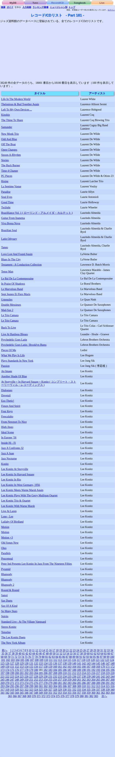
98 (104, 656)
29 (94, 650)
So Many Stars (9, 611)
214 (84, 673)
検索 (3, 7)
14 (43, 650)
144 (93, 663)
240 (93, 676)
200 (17, 673)
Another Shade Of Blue (14, 376)
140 (74, 663)
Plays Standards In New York (17, 360)
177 (22, 669)
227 (31, 676)
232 (55, 676)
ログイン (111, 10)
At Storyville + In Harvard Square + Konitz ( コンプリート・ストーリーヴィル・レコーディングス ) (38, 383)
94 (91, 656)
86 (63, 656)
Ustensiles (7, 299)
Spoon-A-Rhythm (11, 154)
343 (12, 692)
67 (112, 653)
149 (2, 666)
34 (111, 650)
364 (112, 692)
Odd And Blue (9, 139)
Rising (4, 181)
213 (79, 673)
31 (101, 650)
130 (26, 663)
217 (98, 673)
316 (112, 686)
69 (5, 656)
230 (45, 676)
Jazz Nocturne (9, 458)
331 (69, 689)
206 (45, 673)
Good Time (7, 202)
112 (55, 660)
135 (50, 663)
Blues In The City (11, 259)
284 (74, 683)
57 (78, 653)
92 (84, 656)
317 (2, 689)
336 (93, 689)
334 (84, 689)
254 (45, 679)
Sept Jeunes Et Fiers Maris (15, 294)
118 (83, 660)
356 (74, 692)
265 (98, 679)
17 (53, 650)
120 (93, 660)
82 (50, 656)
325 (41, 689)
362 (103, 692)
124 (112, 660)
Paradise (6, 191)
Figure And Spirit (10, 406)
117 (79, 660)
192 (93, 669)
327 (50, 689)
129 (22, 663)
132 (36, 663)
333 (79, 689)
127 (12, 663)
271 (12, 683)
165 (79, 666)
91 (80, 656)
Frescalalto (7, 416)
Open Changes (9, 149)
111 (51, 660)
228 (36, 676)
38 (13, 653)
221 (2, 676)
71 (12, 656)
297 (22, 686)
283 (69, 683)
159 (50, 666)
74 (22, 656)
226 (26, 676)
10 (30, 650)
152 (17, 666)
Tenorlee (6, 632)
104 (17, 660)
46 (40, 653)
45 (37, 653)
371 (39, 696)
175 (12, 669)
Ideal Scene (7, 432)
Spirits (4, 616)
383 (96, 696)
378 (72, 696)
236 (74, 676)
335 (89, 689)
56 (74, 653)
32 (105, 650)
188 (74, 669)
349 (41, 692)
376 (63, 696)
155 (31, 666)
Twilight (5, 207)
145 (98, 663)
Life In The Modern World (15, 99)
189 (79, 669)
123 (107, 660)
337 (98, 689)
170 (103, 666)
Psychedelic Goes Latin (14, 339)
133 (41, 663)
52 (61, 653)
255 (50, 679)
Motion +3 (7, 537)
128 (17, 663)
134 (45, 663)
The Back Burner (10, 165)
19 (60, 650)
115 (69, 660)
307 (70, 686)
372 (43, 696)
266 (103, 679)
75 (26, 656)
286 (84, 683)
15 (46, 650)
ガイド (10, 7)
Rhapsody (6, 574)
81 (46, 656)
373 (48, 696)
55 (71, 653)
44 (33, 653)
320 (17, 689)
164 (74, 666)
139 (69, 663)
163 (69, 666)
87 (67, 656)
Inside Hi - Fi (8, 442)
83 (53, 656)
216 (93, 673)
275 (31, 683)
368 (24, 696)
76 (29, 656)
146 (103, 663)
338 (103, 689)
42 (26, 653)
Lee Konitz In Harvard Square (17, 474)
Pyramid (6, 569)
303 (50, 686)
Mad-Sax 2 (7, 310)
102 (8, 660)
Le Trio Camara (9, 315)
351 (50, 692)
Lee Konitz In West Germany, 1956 (20, 484)
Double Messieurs (11, 304)
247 (12, 679)
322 (26, 689)
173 (2, 669)
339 (108, 689)
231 (50, 676)
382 (91, 696)
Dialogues (6, 390)
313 (98, 686)
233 (60, 676)
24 (77, 650)
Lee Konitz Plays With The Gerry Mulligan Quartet (29, 495)
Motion (5, 527)
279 (50, 683)
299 (31, 686)
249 (22, 679)
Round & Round (10, 590)
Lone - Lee (7, 516)
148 (112, 663)
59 (84, 653)
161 (60, 666)
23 (74, 650)
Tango (4, 247)
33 (108, 650)
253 (41, 679)
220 (112, 673)
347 (31, 692)
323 (31, 689)
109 (41, 660)
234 (65, 676)
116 (74, 660)
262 (84, 679)
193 (98, 669)
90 (77, 656)
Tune (35, 3)
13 (40, 650)
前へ (4, 650)
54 (67, 653)
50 (54, 653)
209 (60, 673)
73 (19, 656)
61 (91, 653)
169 (98, 666)
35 (3, 653)
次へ (104, 696)
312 (93, 686)
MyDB (13, 3)
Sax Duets (6, 600)
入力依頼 (26, 7)
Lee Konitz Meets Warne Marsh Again (22, 490)
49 (50, 653)
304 (55, 686)
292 (112, 683)
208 (55, 673)
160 (55, 666)
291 (108, 683)
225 (22, 676)
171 (108, 666)
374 (53, 696)
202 (26, 673)
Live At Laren (8, 511)
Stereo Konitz (8, 626)
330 (65, 689)
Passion (5, 365)
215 (88, 673)
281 (60, 683)
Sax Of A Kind (9, 605)
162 (65, 666)
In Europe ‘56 (8, 437)
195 (108, 669)
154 (26, 666)
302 (45, 686)
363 (108, 692)
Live (102, 3)
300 (36, 686)
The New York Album (13, 642)
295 (12, 686)
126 (7, 663)
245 (2, 679)
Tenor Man (7, 271)
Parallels (6, 553)
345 (22, 692)
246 (7, 679)
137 (60, 663)
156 (36, 666)
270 (7, 683)
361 (98, 692)
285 (79, 683)
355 (69, 692)
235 (69, 676)
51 (57, 653)
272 (17, 683)
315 (108, 686)
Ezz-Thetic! (7, 400)
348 (36, 692)
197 (3, 673)
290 (103, 683)
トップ (72, 7)
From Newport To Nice (14, 421)
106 (27, 660)
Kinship (5, 114)
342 (7, 692)
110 (46, 660)
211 (70, 673)
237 (79, 676)
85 (60, 656)
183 (50, 669)
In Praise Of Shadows (13, 283)
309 (79, 686)
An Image (6, 371)
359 (89, 692)
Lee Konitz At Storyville (14, 469)
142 (84, 663)
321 (22, 689)
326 (45, 689)
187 (69, 669)
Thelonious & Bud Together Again (20, 104)
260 (74, 679)
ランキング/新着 (40, 7)
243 (108, 676)
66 (108, 653)
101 (3, 660)
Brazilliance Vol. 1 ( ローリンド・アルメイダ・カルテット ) (37, 212)
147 (108, 663)
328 (55, 689)
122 (102, 660)
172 (112, 666)
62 (95, 653)
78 (36, 656)
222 (7, 676)
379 (77, 696)
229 (41, 676)
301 (41, 686)
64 (102, 653)
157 (41, 666)
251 (31, 679)
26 (84, 650)
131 (31, 663)
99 (108, 656)
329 (60, 689)
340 (112, 689)
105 (22, 660)
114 (65, 660)
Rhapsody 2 (7, 584)
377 (67, 696)
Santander (6, 127)
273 (22, 683)
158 (45, 666)
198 (7, 673)
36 (6, 653)
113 (60, 660)
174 (7, 669)
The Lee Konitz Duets (13, 637)
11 (33, 650)
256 (55, 679)
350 (45, 692)
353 (60, 692)
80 (43, 656)
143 (89, 663)
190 (84, 669)
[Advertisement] (57, 51)
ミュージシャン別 (58, 7)
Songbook (80, 3)
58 (81, 653)
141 (79, 663)
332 (74, 689)
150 (7, 666)
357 (79, 692)
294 (7, 686)
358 (84, 692)
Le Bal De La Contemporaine (17, 278)
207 (50, 673)
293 (3, 686)
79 (39, 656)
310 (84, 686)
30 (98, 650)
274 (26, 683)
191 (89, 669)
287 (89, 683)
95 (94, 656)
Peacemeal (7, 558)
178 (26, 669)
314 (103, 686)
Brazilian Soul (9, 230)
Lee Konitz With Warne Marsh (18, 506)
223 (12, 676)
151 (12, 666)
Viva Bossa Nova (10, 223)
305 (60, 686)
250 (26, 679)
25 (81, 650)
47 (44, 653)
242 (103, 676)
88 (70, 656)
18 (57, 650)
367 (19, 696)
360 (93, 692)
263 (89, 679)
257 (60, 679)
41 (23, 653)
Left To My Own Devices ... (16, 109)
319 (12, 689)
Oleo (4, 548)
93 (87, 656)
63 (98, 653)
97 (101, 656)
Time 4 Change (9, 170)
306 (65, 686)
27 (88, 650)
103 (13, 660)
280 (55, 683)
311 (89, 686)
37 (9, 653)
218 (103, 673)
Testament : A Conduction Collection (21, 264)
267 (108, 679)
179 (31, 669)
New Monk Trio (10, 133)
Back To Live (8, 327)
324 (36, 689)
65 (105, 653)
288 (93, 683)
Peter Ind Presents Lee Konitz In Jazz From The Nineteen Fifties (36, 563)
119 (88, 660)
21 (67, 650)
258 (65, 679)
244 (112, 676)
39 (16, 653)
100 (112, 656)
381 (86, 696)
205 (41, 673)
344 (17, 692)
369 (29, 696)
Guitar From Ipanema (13, 218)
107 (32, 660)
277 (41, 683)
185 (60, 669)
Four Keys (7, 411)
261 (79, 679)
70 (9, 656)
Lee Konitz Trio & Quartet (15, 500)
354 (65, 692)
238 (84, 676)
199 (12, 673)
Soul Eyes (6, 197)
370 (34, 696)
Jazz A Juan (7, 453)
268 (112, 679)
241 (98, 676)
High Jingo (7, 427)
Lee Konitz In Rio (11, 479)
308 (74, 686)
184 (55, 669)
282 (65, 683)
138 (65, 663)
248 (17, 679)
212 (74, 673)
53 (64, 653)
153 (22, 666)
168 (93, 666)
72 (15, 656)
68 (2, 656)
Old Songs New (9, 542)
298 (26, 686)
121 (98, 660)
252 (36, 679)
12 (36, 650)
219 (108, 673)
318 (7, 689)
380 (82, 696)
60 (88, 653)
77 (33, 656)
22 (71, 650)
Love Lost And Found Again (16, 254)
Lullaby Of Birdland (12, 521)
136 (55, 663)
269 (2, 683)
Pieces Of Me (8, 350)
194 (103, 669)
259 (69, 679)
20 (64, 650)
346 (26, 692)
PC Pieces (6, 175)
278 (45, 683)
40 (20, 653)
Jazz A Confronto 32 (12, 448)
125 (2, 663)
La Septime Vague (11, 186)
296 (17, 686)
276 (36, 683)
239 (89, 676)
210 (65, 673)
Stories (5, 160)
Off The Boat (8, 144)
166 (84, 666)
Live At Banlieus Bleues (14, 334)
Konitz (5, 463)
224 (17, 676)
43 (30, 653)
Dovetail (6, 395)
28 (91, 650)
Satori (4, 595)
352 (55, 692)
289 (98, 683)
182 (45, 669)
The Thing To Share (12, 120)
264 (93, 679)
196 (112, 669)
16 (50, 650)
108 (37, 660)
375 (58, 696)
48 (47, 653)
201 (22, 673)
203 (31, 673)
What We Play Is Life (13, 355)
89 (73, 656)
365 (10, 696)
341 (2, 692)
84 (56, 656)
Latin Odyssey (9, 238)
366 (15, 696)
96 (97, 656)
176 (17, 669)
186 (65, 669)
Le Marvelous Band (12, 289)
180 (36, 669)
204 (36, 673)
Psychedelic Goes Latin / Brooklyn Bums (23, 344)
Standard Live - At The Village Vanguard (23, 621)
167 (89, 666)
